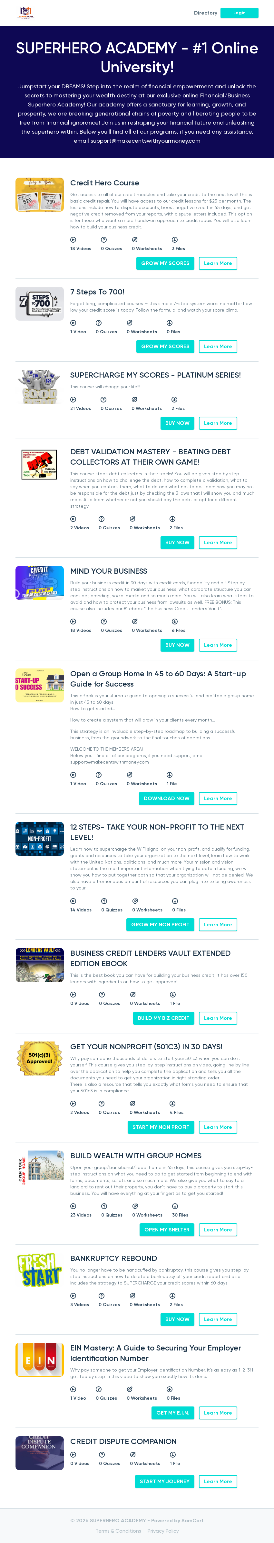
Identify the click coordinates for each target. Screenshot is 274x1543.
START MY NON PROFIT (161, 1127)
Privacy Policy (163, 1531)
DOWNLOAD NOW (167, 798)
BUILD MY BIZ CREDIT (164, 1018)
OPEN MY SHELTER (167, 1230)
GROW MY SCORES (165, 263)
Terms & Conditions (118, 1531)
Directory (205, 13)
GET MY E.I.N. (173, 1413)
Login (239, 13)
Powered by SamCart (177, 1520)
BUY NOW (177, 423)
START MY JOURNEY (165, 1481)
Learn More (218, 263)
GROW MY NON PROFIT (160, 924)
